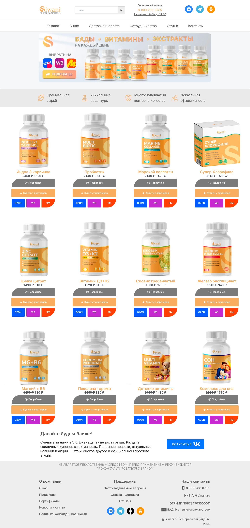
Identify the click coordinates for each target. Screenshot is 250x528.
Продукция (47, 494)
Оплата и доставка (125, 494)
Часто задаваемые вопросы (125, 488)
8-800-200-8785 (150, 10)
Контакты (195, 26)
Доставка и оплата (104, 26)
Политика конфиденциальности (63, 514)
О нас (74, 26)
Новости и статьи (52, 507)
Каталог (53, 26)
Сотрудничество (143, 26)
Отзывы (125, 501)
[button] (33, 193)
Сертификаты (49, 501)
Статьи (172, 26)
